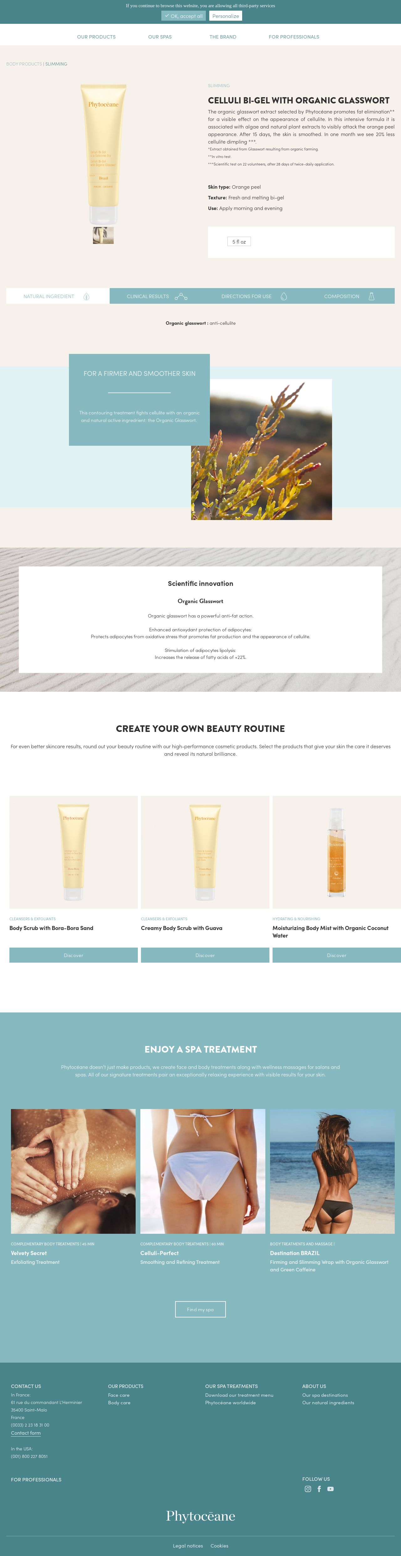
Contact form (26, 1432)
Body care (119, 1402)
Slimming (56, 63)
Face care (119, 1395)
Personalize (225, 15)
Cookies (219, 1545)
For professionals (36, 1479)
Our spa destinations (325, 1395)
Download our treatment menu (239, 1395)
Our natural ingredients (328, 1402)
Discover (73, 955)
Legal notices (188, 1545)
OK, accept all (183, 15)
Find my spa (200, 1309)
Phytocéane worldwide (230, 1402)
